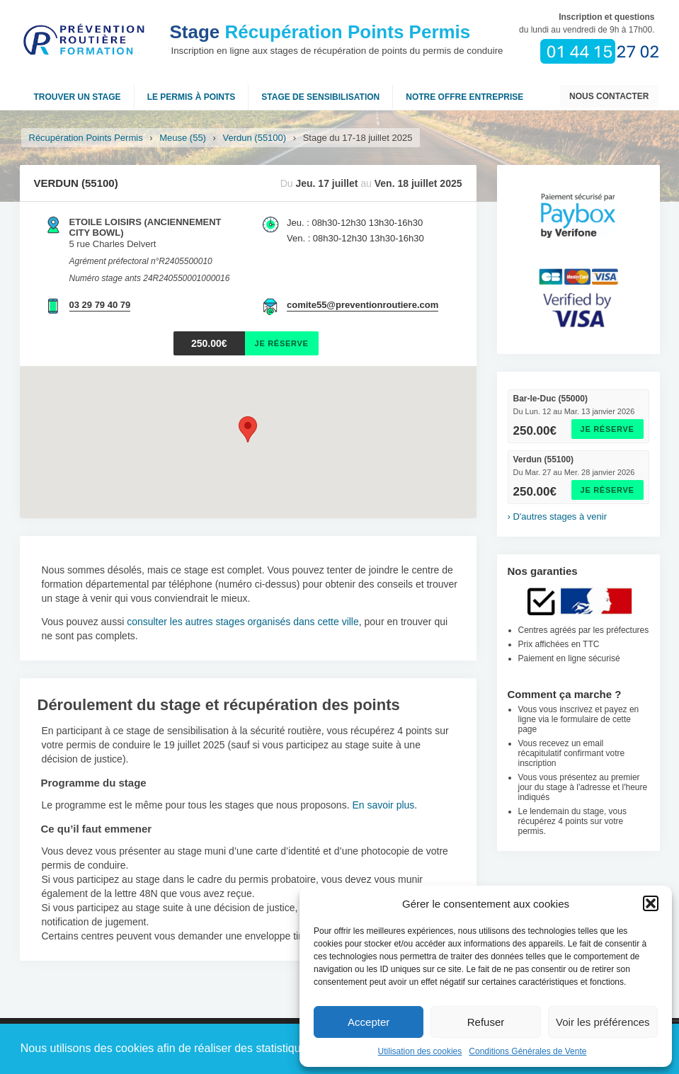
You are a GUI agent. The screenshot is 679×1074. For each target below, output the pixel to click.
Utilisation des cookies (420, 1051)
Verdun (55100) (255, 137)
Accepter (368, 1022)
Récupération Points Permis (320, 31)
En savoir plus (383, 805)
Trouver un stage (77, 97)
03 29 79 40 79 (100, 304)
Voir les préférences (603, 1022)
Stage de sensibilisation (320, 97)
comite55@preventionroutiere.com (362, 304)
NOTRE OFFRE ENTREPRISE (464, 97)
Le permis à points (191, 97)
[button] (651, 903)
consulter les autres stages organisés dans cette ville (243, 621)
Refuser (486, 1022)
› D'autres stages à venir (557, 516)
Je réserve (607, 429)
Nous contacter (609, 96)
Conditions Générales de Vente (527, 1051)
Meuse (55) (182, 137)
